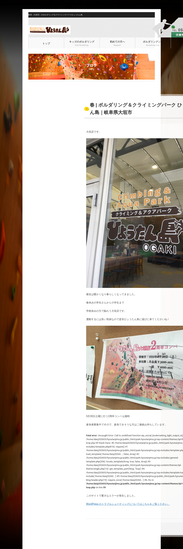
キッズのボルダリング (81, 43)
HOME (31, 84)
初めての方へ (117, 43)
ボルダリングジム (153, 43)
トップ (46, 43)
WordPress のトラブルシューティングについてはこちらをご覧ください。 (128, 503)
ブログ (39, 84)
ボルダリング (51, 84)
